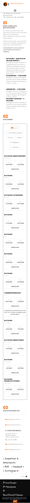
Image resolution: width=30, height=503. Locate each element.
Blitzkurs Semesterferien (14, 156)
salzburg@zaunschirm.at (12, 419)
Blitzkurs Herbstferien (14, 340)
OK (15, 501)
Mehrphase (11, 487)
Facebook (17, 466)
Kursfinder (11, 483)
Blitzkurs (8, 176)
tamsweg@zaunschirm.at (12, 449)
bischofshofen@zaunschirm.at (14, 444)
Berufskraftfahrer (13, 495)
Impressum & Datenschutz (11, 460)
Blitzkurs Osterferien (13, 195)
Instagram (10, 471)
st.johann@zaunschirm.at (13, 425)
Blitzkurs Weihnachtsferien (12, 380)
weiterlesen (15, 499)
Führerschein (10, 17)
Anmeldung (15, 169)
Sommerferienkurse (12, 293)
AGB (7, 466)
